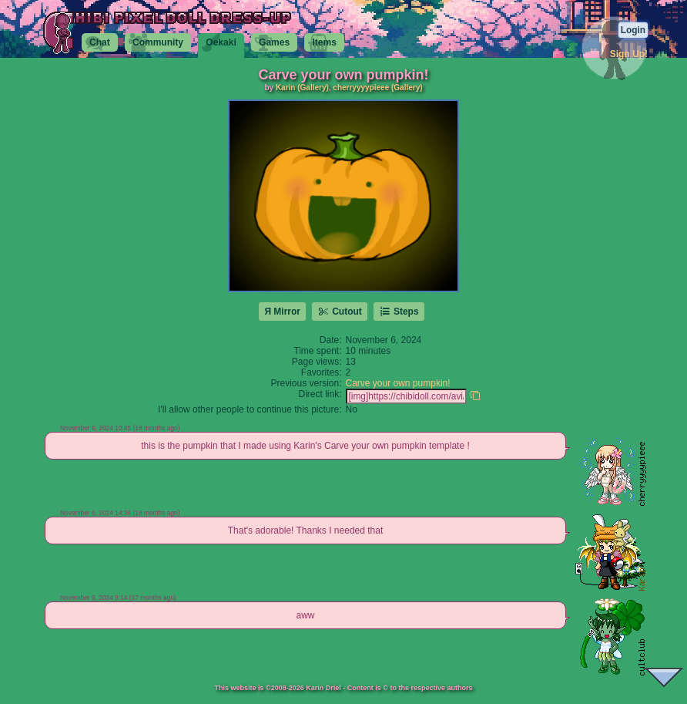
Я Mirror (282, 311)
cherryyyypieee (361, 87)
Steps (398, 311)
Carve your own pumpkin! (398, 383)
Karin (286, 87)
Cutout (339, 311)
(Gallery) (313, 87)
